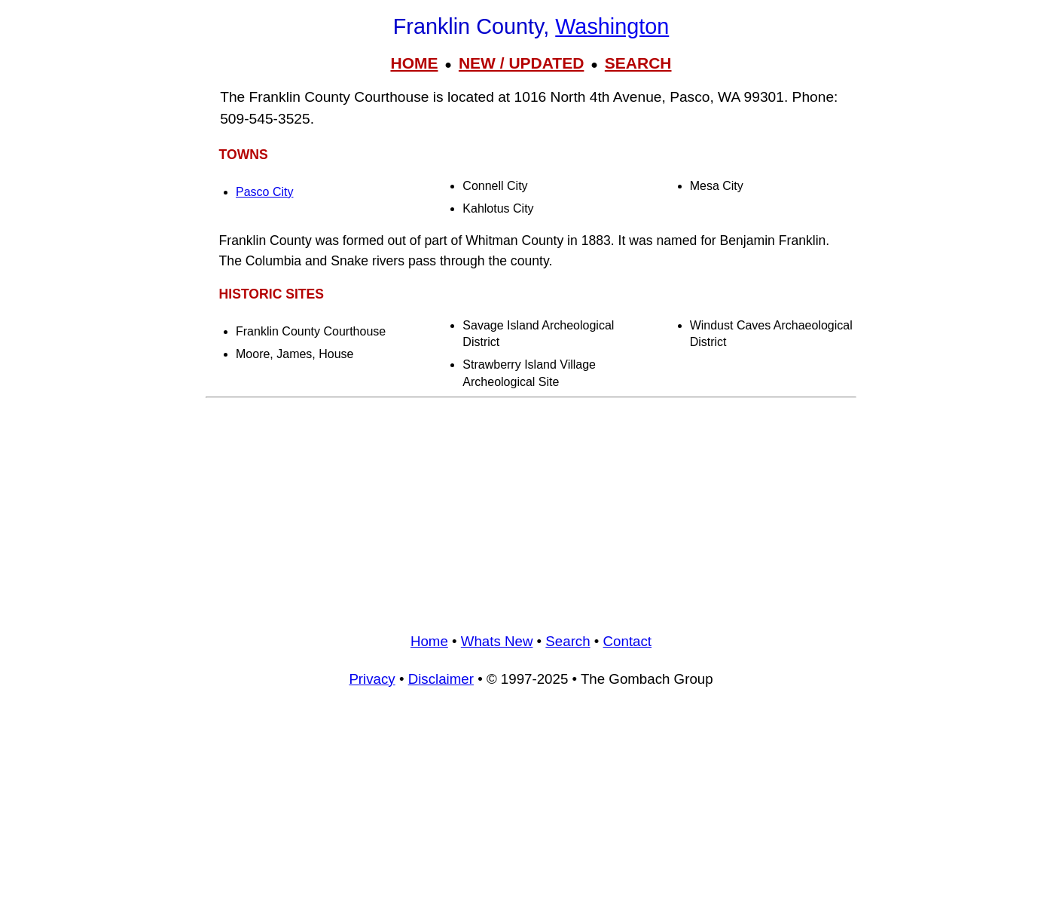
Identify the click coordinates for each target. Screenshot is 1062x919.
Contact (627, 641)
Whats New (497, 641)
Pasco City (264, 191)
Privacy (372, 679)
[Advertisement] (531, 509)
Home (429, 641)
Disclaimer (441, 679)
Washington (612, 26)
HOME (414, 63)
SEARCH (638, 63)
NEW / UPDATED (521, 63)
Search (567, 641)
